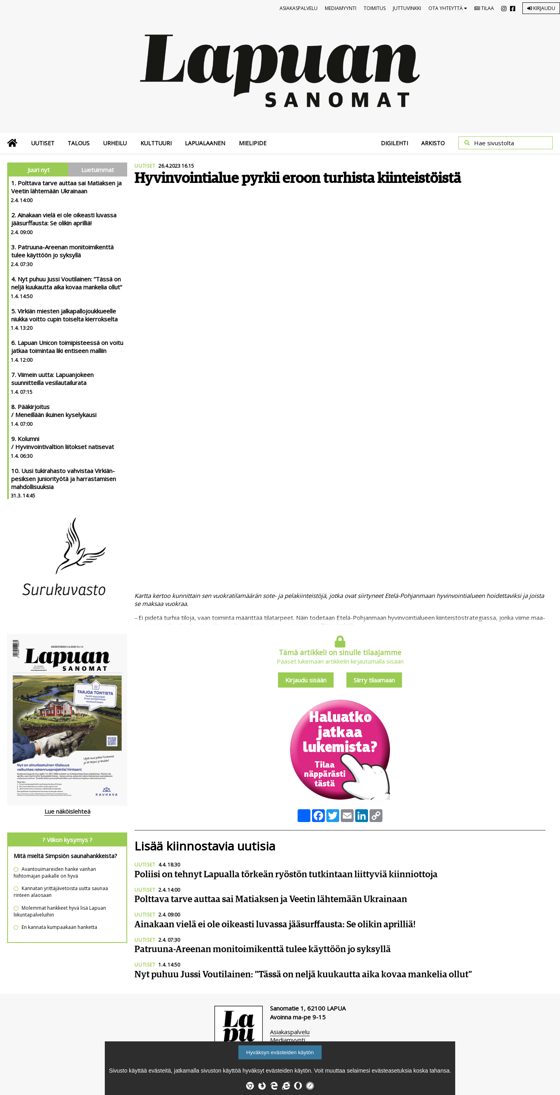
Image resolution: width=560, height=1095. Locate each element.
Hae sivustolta (494, 143)
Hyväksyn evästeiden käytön (280, 1052)
